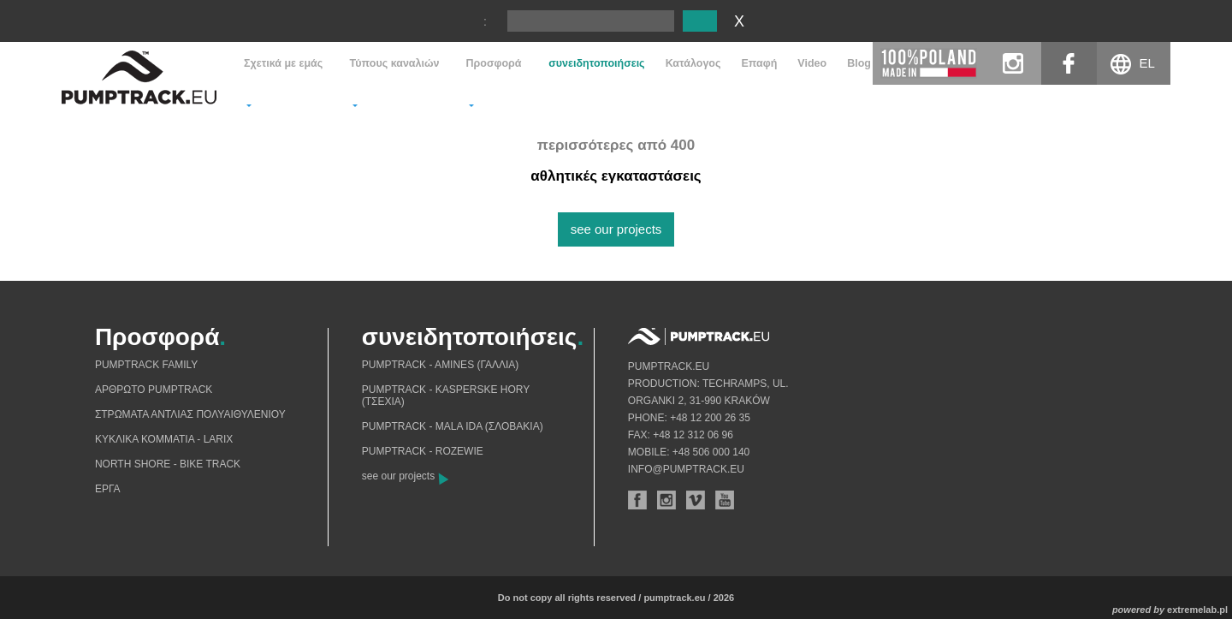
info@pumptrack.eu (686, 469)
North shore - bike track (167, 464)
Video (811, 63)
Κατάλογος (693, 63)
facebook (1069, 63)
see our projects (616, 229)
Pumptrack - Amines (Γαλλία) (440, 365)
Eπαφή (760, 63)
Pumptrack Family (146, 365)
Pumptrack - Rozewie (422, 451)
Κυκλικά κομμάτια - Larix (164, 439)
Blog (859, 63)
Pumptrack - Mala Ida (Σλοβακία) (452, 426)
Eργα (108, 489)
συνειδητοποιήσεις (596, 63)
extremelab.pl (1197, 609)
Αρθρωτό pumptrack (153, 390)
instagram (1013, 63)
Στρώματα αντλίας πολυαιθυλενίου (190, 414)
